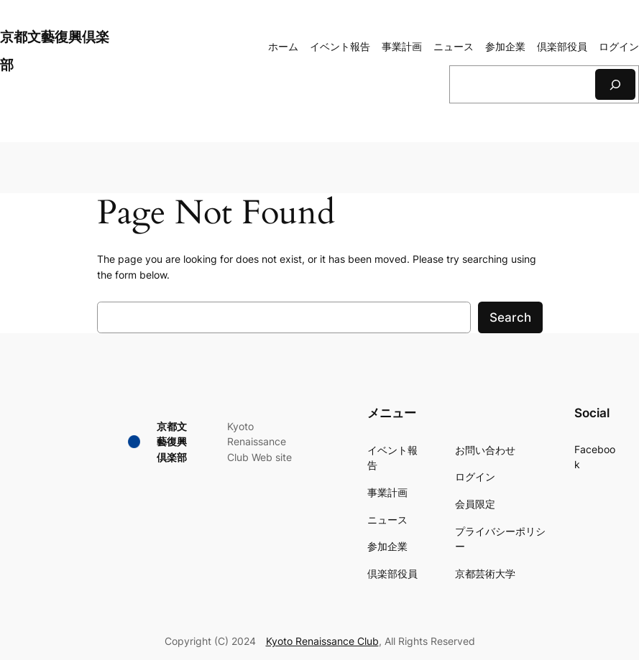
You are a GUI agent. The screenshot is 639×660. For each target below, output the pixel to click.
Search (510, 317)
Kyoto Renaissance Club (322, 641)
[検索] (615, 84)
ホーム (283, 46)
